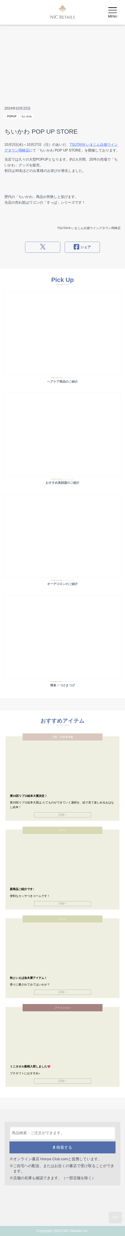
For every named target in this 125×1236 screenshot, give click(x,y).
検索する (62, 1147)
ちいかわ (26, 116)
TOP (115, 1217)
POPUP (11, 116)
